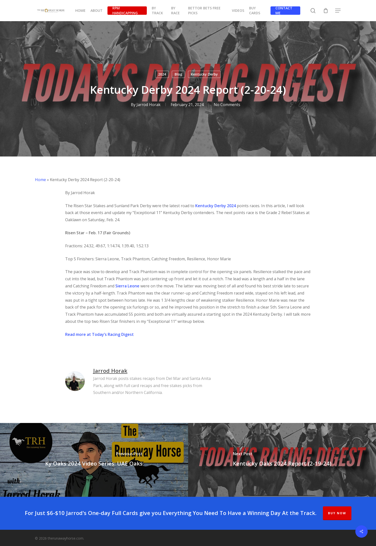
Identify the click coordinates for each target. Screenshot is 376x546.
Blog (178, 74)
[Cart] (325, 10)
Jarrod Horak (148, 104)
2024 (162, 74)
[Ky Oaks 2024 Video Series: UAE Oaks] (94, 460)
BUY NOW (337, 513)
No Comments (227, 104)
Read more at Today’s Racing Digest (99, 334)
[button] (338, 10)
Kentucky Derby (204, 74)
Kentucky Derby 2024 (215, 205)
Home (40, 179)
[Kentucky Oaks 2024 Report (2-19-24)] (282, 460)
